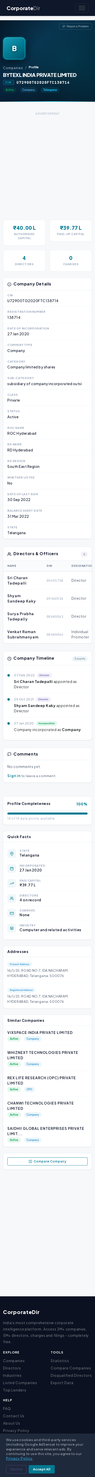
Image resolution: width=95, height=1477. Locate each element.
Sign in (14, 775)
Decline (16, 1469)
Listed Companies (20, 1382)
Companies (13, 68)
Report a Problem (76, 26)
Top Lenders (14, 1390)
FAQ (7, 1408)
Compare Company (47, 1161)
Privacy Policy (16, 1430)
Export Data (62, 1382)
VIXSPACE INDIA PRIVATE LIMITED (40, 1032)
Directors (12, 1368)
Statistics (60, 1360)
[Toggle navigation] (81, 8)
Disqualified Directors (71, 1375)
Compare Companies (71, 1368)
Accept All (41, 1469)
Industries (12, 1375)
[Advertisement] (47, 164)
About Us (11, 1423)
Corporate (23, 8)
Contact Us (14, 1415)
